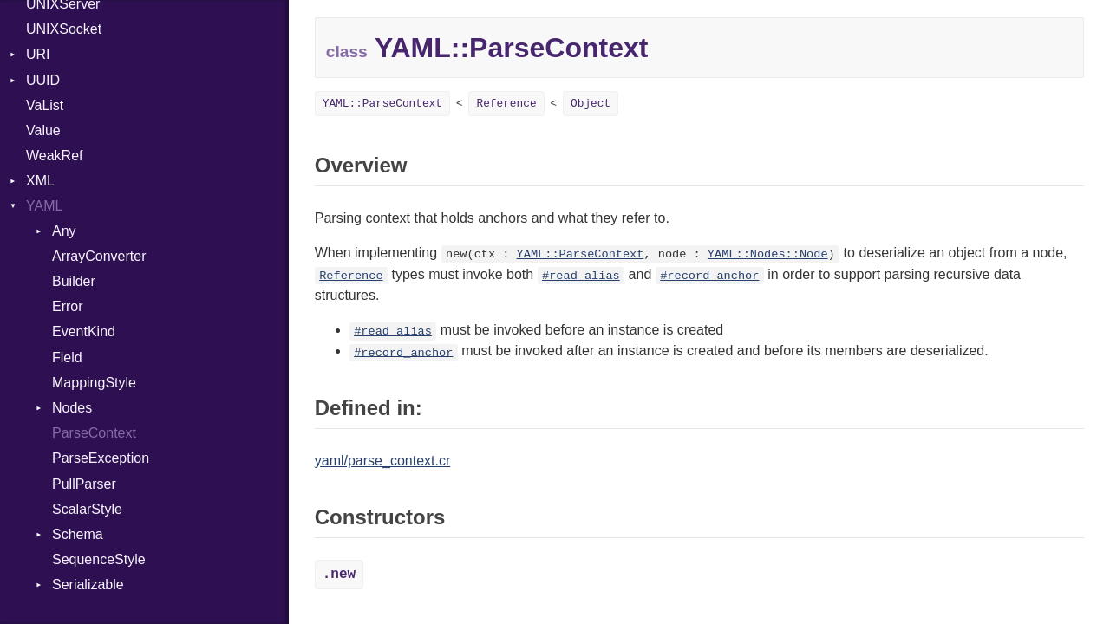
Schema (77, 534)
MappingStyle (94, 382)
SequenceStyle (99, 559)
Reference (506, 103)
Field (67, 357)
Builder (73, 281)
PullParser (84, 484)
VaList (44, 105)
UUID (43, 80)
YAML (44, 205)
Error (67, 306)
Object (590, 103)
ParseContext (94, 433)
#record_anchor (709, 276)
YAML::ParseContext (382, 103)
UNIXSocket (63, 29)
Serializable (88, 584)
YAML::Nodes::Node (768, 254)
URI (38, 54)
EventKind (83, 331)
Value (43, 130)
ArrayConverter (99, 256)
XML (40, 180)
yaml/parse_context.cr (383, 460)
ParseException (100, 458)
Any (64, 231)
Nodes (72, 407)
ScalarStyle (87, 509)
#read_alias (581, 276)
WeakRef (54, 155)
